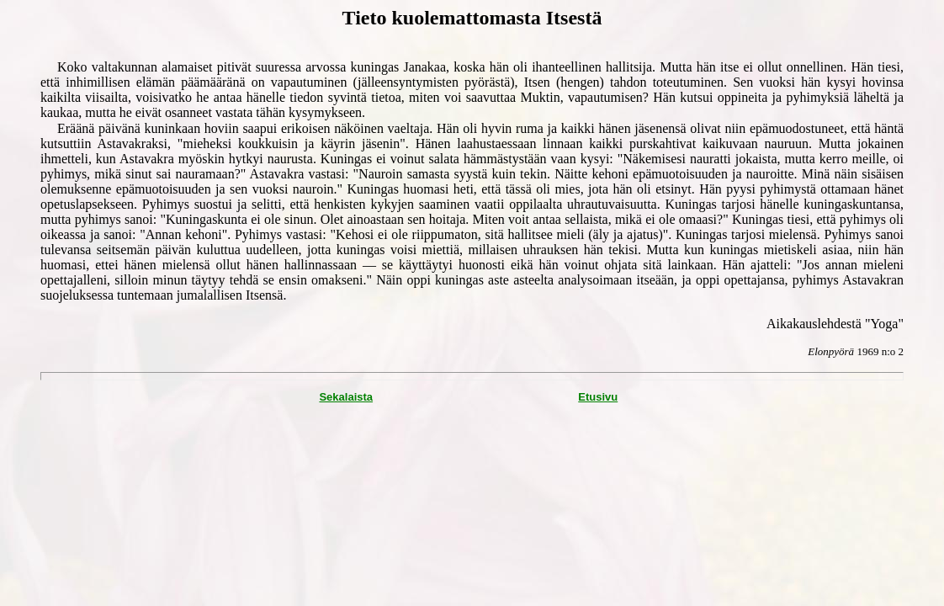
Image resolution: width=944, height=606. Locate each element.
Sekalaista (346, 397)
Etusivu (598, 397)
